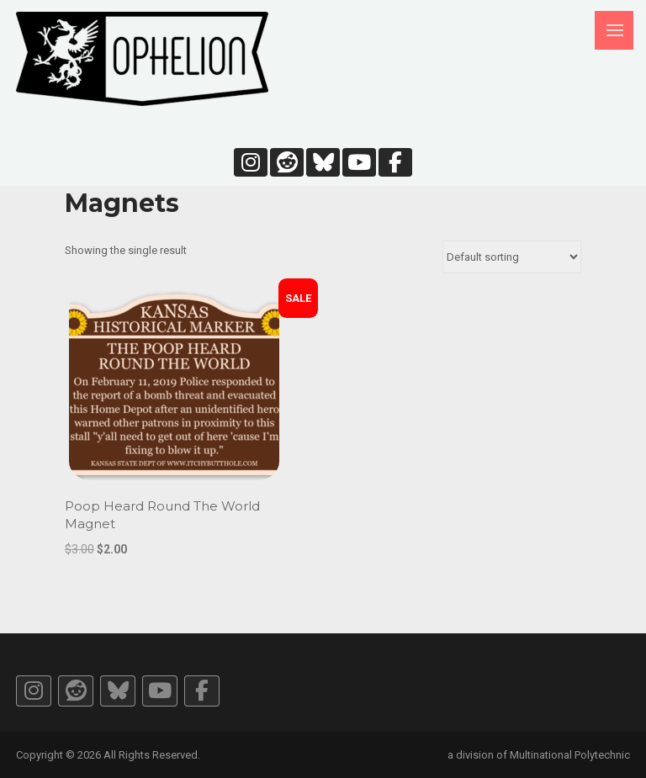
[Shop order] (511, 257)
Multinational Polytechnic (570, 755)
